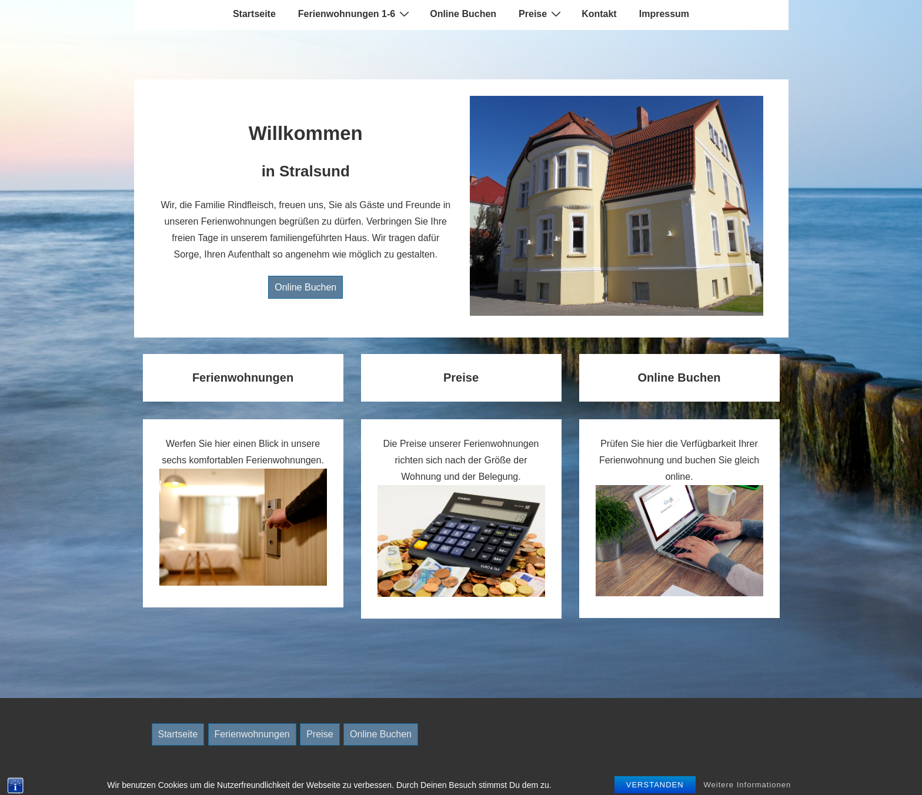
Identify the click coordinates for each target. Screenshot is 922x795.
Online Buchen (463, 14)
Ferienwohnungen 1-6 (355, 13)
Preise (541, 13)
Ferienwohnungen (252, 734)
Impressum (664, 14)
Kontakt (599, 14)
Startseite (254, 14)
